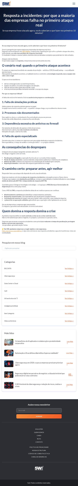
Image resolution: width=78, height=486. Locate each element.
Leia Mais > (70, 363)
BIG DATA (7, 292)
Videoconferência (10, 344)
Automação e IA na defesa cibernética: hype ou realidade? (36, 374)
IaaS (5, 314)
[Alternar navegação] (74, 4)
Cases (39, 435)
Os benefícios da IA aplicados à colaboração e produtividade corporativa (37, 364)
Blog (39, 439)
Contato (39, 442)
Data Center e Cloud (11, 307)
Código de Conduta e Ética (39, 453)
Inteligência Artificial (11, 329)
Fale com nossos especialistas (12, 231)
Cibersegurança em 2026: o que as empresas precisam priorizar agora (39, 385)
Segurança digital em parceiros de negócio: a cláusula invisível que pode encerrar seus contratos (40, 396)
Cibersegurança (9, 299)
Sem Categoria (9, 337)
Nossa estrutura (39, 450)
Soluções (39, 429)
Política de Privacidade (39, 447)
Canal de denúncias (39, 457)
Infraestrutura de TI (11, 322)
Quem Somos (39, 432)
